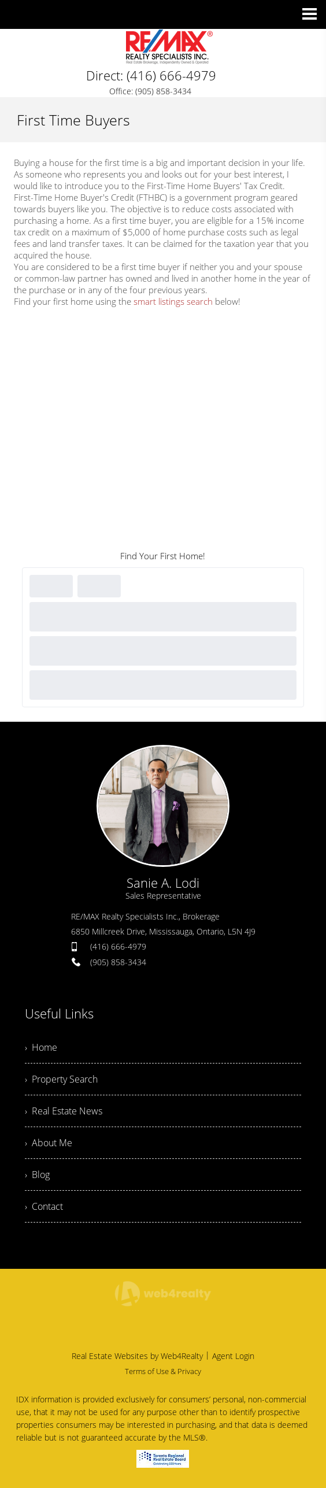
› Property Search (61, 1079)
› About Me (48, 1142)
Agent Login (233, 1355)
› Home (41, 1047)
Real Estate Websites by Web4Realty (137, 1355)
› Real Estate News (63, 1111)
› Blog (37, 1174)
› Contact (44, 1206)
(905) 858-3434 (118, 962)
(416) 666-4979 (118, 946)
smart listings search (173, 301)
